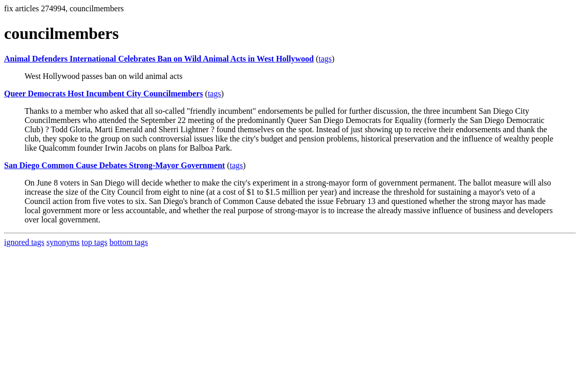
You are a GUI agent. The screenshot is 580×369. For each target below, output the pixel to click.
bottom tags (129, 242)
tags (325, 58)
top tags (95, 242)
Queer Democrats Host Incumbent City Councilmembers (103, 93)
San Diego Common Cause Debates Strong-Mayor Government (114, 165)
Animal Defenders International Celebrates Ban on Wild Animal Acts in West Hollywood (159, 58)
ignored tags (24, 242)
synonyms (63, 242)
